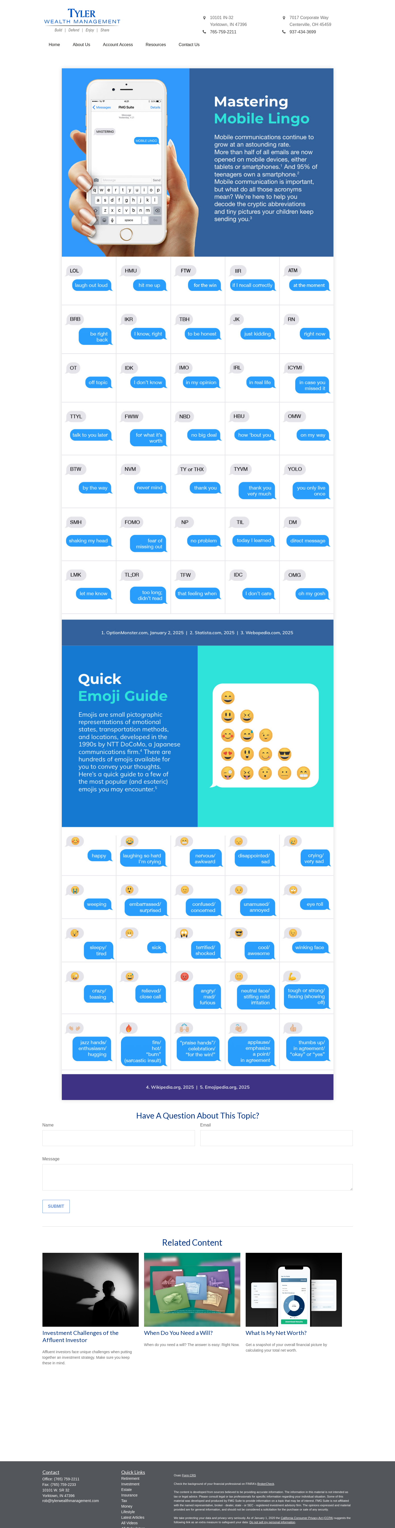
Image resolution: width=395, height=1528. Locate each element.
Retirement (130, 1478)
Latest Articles (132, 1517)
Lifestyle (128, 1512)
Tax (124, 1501)
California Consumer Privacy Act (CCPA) (307, 1518)
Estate (126, 1489)
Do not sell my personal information (272, 1522)
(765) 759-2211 (67, 1479)
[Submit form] (56, 1206)
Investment (130, 1484)
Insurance (129, 1495)
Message (51, 1159)
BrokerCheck (265, 1483)
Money (126, 1506)
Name (48, 1125)
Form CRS (189, 1475)
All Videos (129, 1523)
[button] (54, 44)
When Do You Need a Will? (178, 1332)
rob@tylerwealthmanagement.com (70, 1501)
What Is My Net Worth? (276, 1332)
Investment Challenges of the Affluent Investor (80, 1336)
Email (205, 1125)
